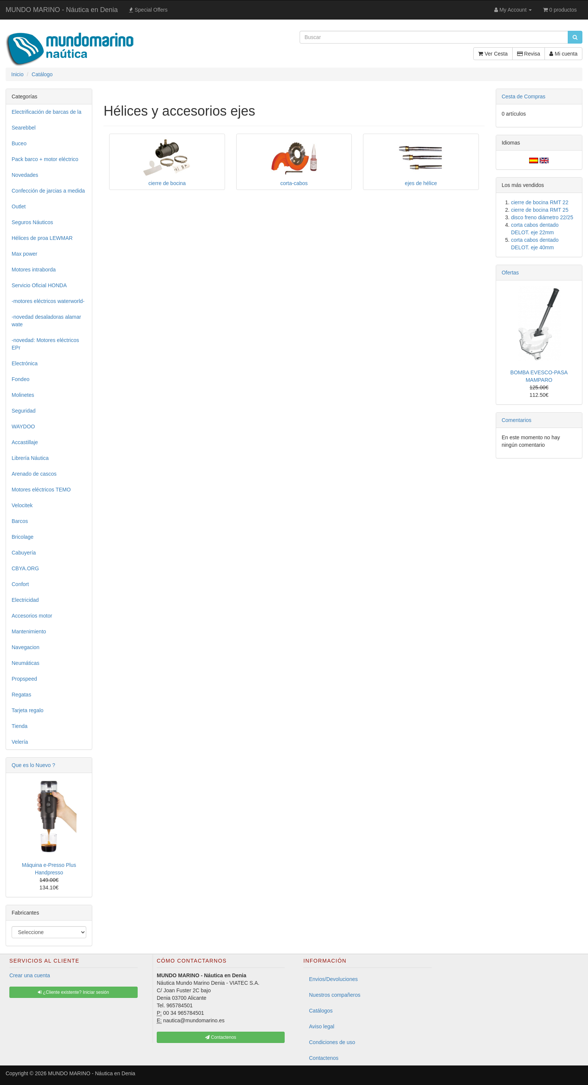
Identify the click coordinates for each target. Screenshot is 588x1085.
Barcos (20, 521)
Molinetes (23, 395)
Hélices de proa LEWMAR (42, 238)
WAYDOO (23, 426)
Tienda (19, 726)
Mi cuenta (563, 54)
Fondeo (20, 379)
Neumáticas (25, 663)
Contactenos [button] (220, 1037)
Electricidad (25, 600)
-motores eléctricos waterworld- (48, 301)
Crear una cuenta (29, 975)
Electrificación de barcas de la (46, 112)
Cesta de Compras (524, 96)
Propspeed (24, 679)
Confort (20, 584)
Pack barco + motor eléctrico (45, 159)
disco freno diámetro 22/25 (542, 217)
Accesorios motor (32, 616)
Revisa (528, 54)
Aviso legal (321, 1026)
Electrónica (25, 363)
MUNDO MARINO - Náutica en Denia (62, 10)
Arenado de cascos (34, 474)
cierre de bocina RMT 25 (539, 210)
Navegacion (25, 647)
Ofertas (510, 273)
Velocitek (22, 505)
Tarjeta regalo (28, 710)
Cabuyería (24, 553)
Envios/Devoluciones (333, 979)
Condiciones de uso (332, 1042)
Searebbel (24, 128)
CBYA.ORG (25, 568)
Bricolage (22, 537)
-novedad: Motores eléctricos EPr (45, 344)
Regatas (21, 695)
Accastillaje (25, 442)
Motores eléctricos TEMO (41, 490)
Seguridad (24, 411)
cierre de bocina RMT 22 (539, 202)
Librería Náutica (30, 458)
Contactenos (324, 1058)
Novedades (25, 175)
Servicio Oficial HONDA (39, 285)
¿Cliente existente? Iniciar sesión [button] (73, 992)
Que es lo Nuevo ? (33, 765)
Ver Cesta (492, 54)
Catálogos (321, 1011)
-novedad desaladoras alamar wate (46, 320)
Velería (20, 742)
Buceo (19, 143)
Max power (24, 254)
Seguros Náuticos (32, 222)
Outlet (19, 206)
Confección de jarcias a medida (48, 191)
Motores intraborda (34, 270)
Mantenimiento (29, 631)
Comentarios (516, 420)
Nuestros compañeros (334, 995)
